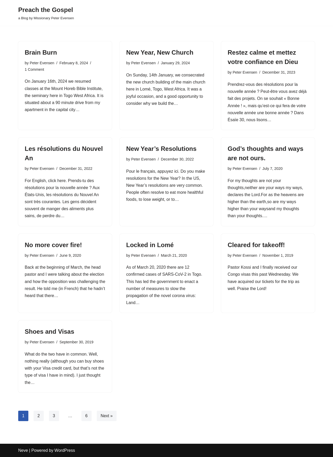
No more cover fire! (53, 244)
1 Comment (34, 69)
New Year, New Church (159, 52)
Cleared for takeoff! (256, 244)
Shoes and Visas (49, 331)
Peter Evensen (42, 63)
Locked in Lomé (150, 244)
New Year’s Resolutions (161, 148)
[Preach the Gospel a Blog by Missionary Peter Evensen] (46, 13)
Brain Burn (41, 52)
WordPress (64, 450)
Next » (107, 416)
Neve (23, 450)
